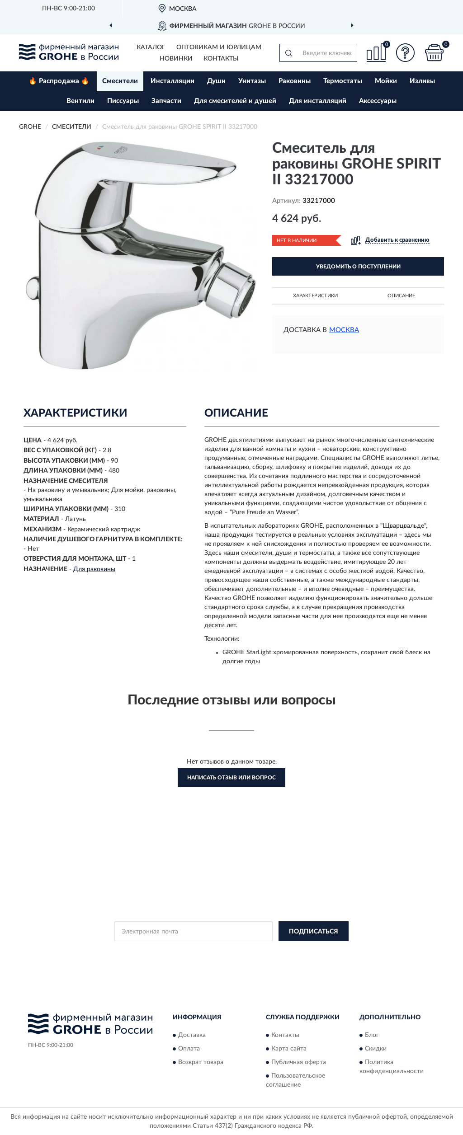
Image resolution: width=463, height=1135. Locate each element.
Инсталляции (172, 81)
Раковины (295, 81)
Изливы (422, 81)
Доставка (192, 1035)
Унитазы (252, 81)
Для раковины (94, 569)
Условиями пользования (311, 951)
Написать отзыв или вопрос (231, 777)
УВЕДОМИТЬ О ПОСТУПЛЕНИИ (358, 266)
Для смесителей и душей (235, 101)
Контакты (221, 59)
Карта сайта (289, 1049)
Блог (372, 1035)
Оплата (189, 1049)
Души (216, 81)
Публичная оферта (298, 1062)
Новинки (176, 59)
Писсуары (123, 101)
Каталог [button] (151, 47)
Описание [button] (401, 295)
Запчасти (166, 101)
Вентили (80, 101)
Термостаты (342, 81)
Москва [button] (344, 330)
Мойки (386, 81)
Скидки (376, 1049)
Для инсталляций (317, 101)
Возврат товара (200, 1062)
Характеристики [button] (315, 295)
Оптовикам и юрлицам (218, 47)
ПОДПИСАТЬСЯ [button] (313, 932)
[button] (405, 52)
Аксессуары (378, 101)
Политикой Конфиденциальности (232, 951)
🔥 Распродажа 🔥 (59, 81)
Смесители (120, 81)
